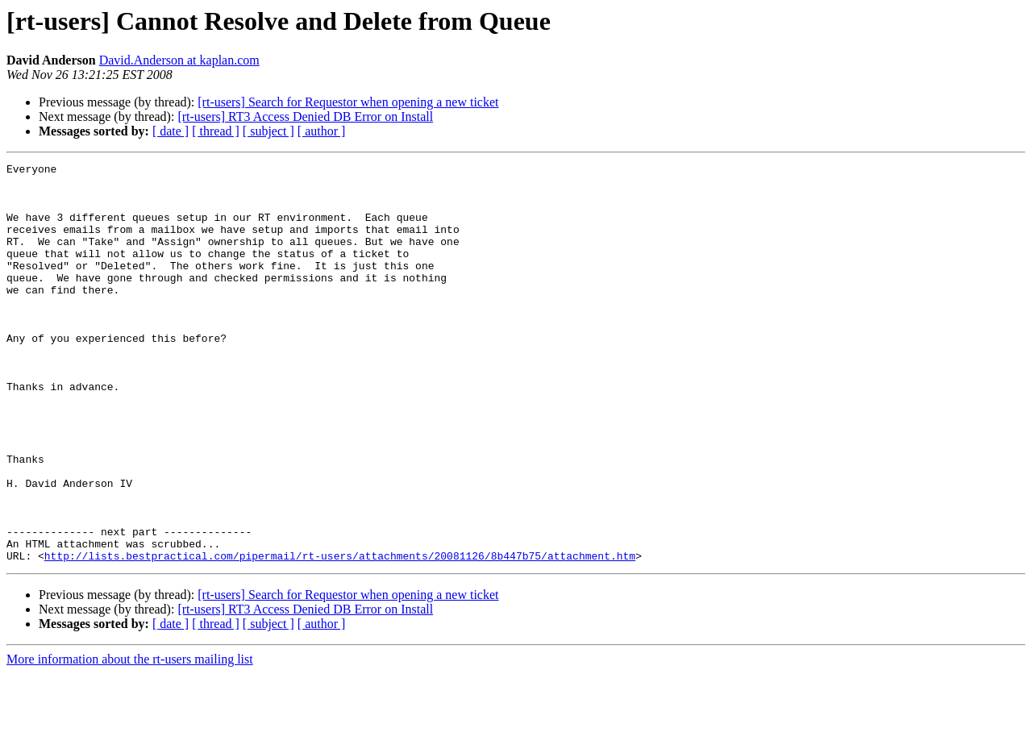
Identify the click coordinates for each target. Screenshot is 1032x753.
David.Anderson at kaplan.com (179, 60)
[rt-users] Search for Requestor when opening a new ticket (348, 102)
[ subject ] (268, 131)
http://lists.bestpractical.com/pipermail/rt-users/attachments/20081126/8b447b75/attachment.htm (339, 635)
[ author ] (322, 131)
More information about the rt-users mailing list (129, 739)
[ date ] (170, 131)
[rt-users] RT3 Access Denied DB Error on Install (305, 116)
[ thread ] (215, 131)
